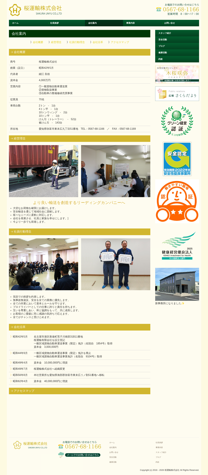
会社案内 (92, 23)
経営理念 (56, 42)
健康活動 (162, 52)
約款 (160, 59)
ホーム (15, 23)
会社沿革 (98, 42)
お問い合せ (169, 23)
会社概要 (38, 42)
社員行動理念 (77, 42)
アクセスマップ (120, 42)
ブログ (161, 46)
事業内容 (130, 23)
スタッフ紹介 (164, 33)
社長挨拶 (54, 23)
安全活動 (162, 39)
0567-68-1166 (96, 128)
